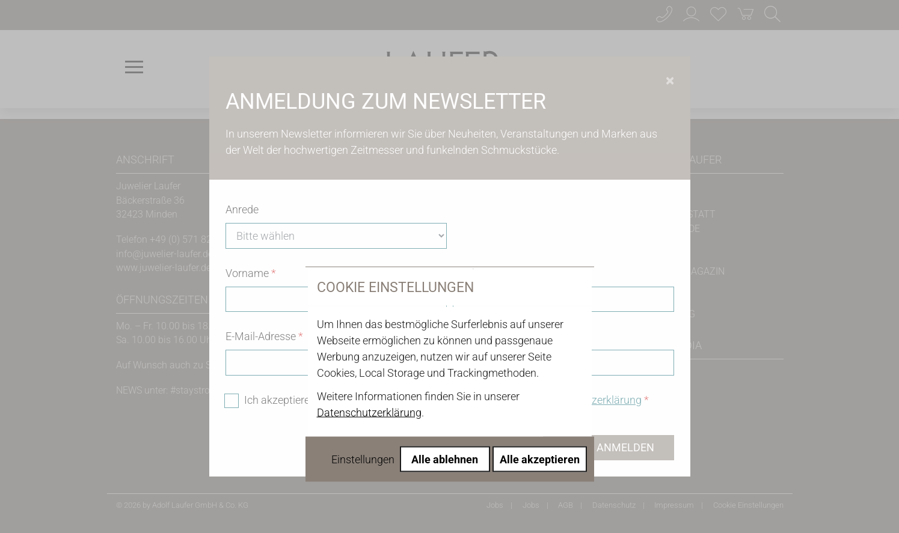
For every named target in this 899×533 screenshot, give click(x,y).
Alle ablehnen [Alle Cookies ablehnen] (444, 352)
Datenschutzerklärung (369, 305)
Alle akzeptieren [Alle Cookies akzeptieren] (540, 352)
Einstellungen (362, 352)
